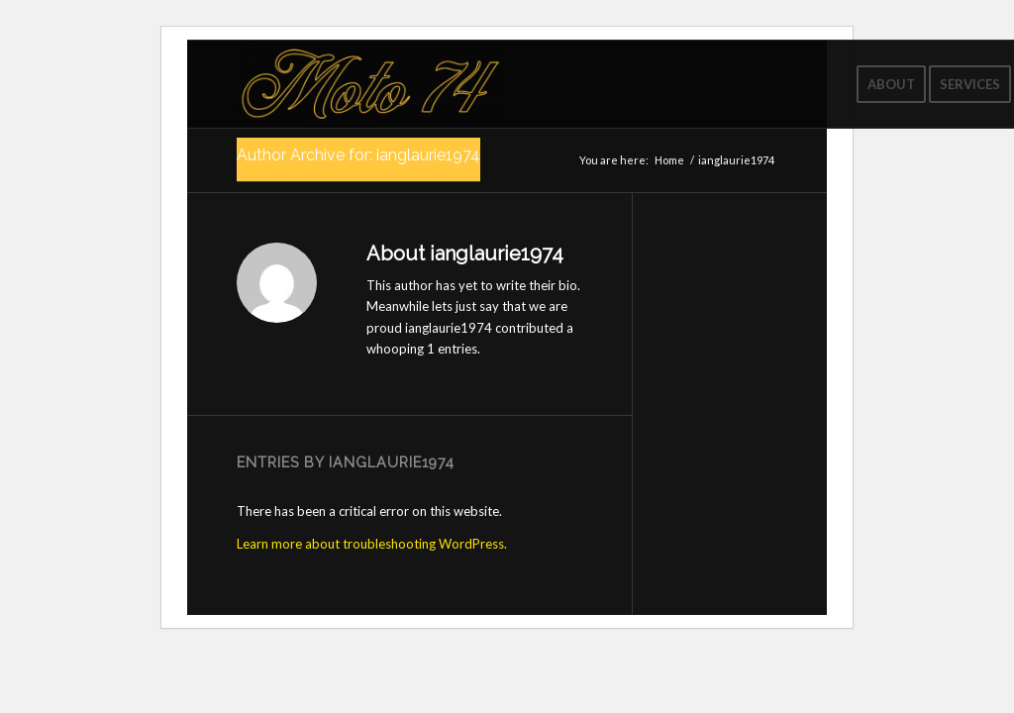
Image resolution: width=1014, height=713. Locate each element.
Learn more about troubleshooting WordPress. (372, 544)
